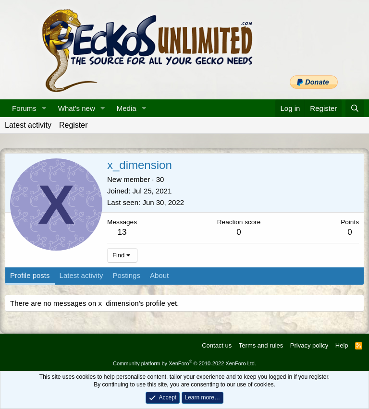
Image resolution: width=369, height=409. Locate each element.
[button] (44, 108)
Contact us (217, 345)
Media (126, 108)
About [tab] (159, 275)
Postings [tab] (126, 275)
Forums (24, 108)
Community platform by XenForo (184, 363)
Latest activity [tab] (81, 275)
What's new (76, 108)
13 (122, 232)
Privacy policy (309, 345)
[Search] (354, 108)
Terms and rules (261, 345)
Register (73, 125)
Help (341, 345)
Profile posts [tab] (30, 275)
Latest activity (28, 125)
